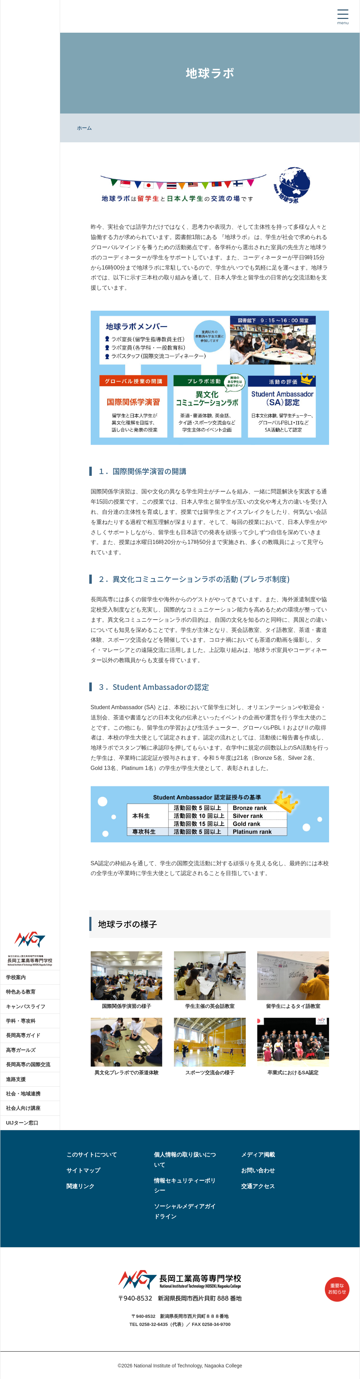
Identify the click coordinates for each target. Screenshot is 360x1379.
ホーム (84, 128)
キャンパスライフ (25, 1006)
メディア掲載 (258, 1155)
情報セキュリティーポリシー (185, 1186)
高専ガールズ (21, 1050)
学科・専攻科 (21, 1021)
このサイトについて (91, 1155)
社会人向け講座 (23, 1108)
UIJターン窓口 (22, 1123)
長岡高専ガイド (23, 1035)
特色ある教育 (21, 992)
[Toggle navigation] (343, 17)
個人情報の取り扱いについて (185, 1160)
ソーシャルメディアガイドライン (185, 1211)
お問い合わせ (258, 1170)
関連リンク (80, 1186)
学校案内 (16, 977)
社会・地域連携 (23, 1093)
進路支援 (16, 1079)
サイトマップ (83, 1170)
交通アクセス (258, 1186)
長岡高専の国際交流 (28, 1064)
